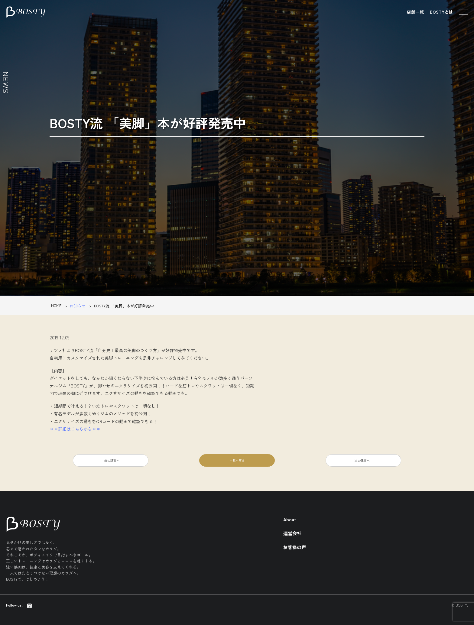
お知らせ (78, 306)
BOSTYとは (441, 12)
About (289, 519)
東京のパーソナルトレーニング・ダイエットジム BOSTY (26, 12)
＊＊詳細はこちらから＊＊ (75, 429)
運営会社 (292, 533)
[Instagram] (29, 605)
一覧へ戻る (237, 460)
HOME (56, 305)
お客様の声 (294, 547)
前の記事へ (111, 460)
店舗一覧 (415, 12)
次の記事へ (362, 460)
